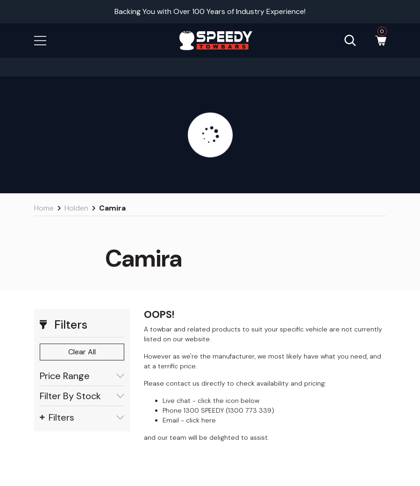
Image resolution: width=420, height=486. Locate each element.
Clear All (82, 352)
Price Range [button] (82, 376)
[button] (40, 40)
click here (201, 420)
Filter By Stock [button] (82, 396)
